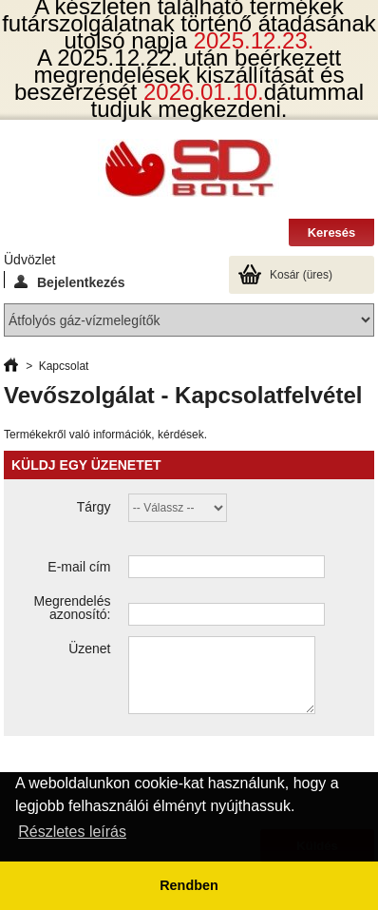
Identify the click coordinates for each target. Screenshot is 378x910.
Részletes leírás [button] (72, 831)
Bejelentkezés (69, 281)
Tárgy (94, 506)
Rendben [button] (189, 885)
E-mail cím (78, 566)
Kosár (301, 274)
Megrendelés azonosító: (72, 607)
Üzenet (89, 648)
